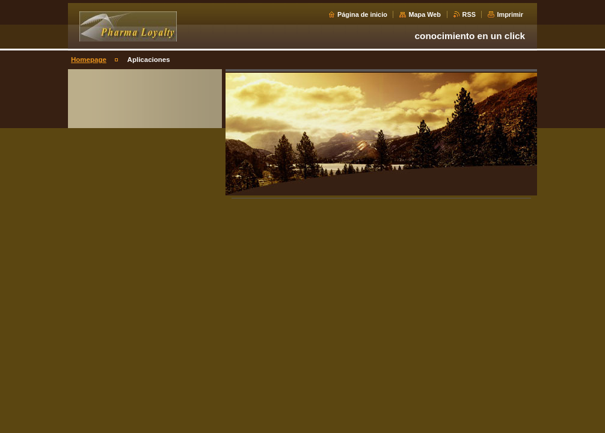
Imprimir (510, 14)
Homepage (88, 59)
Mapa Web (424, 14)
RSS (469, 14)
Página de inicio (362, 14)
